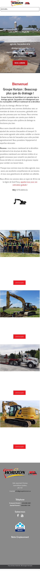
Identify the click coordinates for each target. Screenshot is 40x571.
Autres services (20, 374)
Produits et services (20, 320)
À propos (20, 260)
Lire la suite (19, 283)
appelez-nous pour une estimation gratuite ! (25, 183)
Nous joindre (20, 63)
